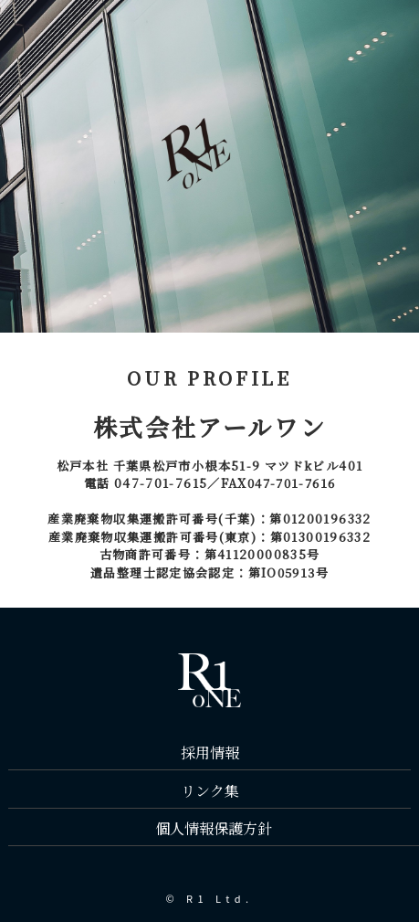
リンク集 (210, 790)
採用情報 (210, 752)
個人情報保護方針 (213, 828)
